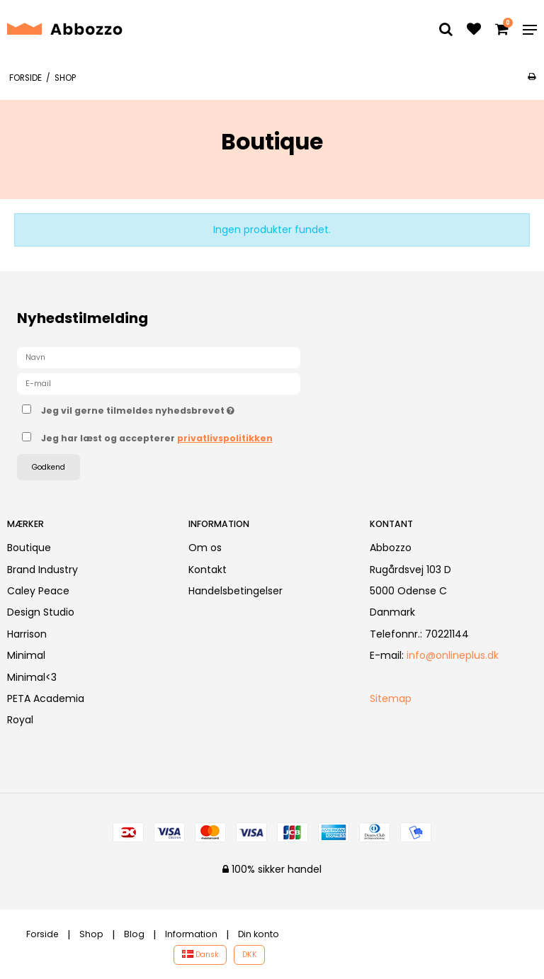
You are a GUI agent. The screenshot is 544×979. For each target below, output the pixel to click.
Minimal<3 (32, 677)
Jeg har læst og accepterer (157, 438)
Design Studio (40, 612)
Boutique (29, 548)
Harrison (27, 634)
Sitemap (391, 698)
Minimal (26, 655)
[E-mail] (158, 383)
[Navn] (158, 357)
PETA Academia (45, 698)
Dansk (200, 954)
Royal (20, 720)
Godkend (48, 467)
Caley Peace (38, 591)
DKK (249, 954)
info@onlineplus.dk (453, 655)
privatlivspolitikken (225, 438)
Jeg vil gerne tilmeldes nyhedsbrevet (173, 408)
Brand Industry (42, 569)
